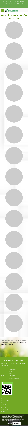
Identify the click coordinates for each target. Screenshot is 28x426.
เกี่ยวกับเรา (3, 404)
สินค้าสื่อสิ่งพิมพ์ (5, 401)
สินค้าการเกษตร (5, 399)
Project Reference (6, 408)
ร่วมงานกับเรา (4, 410)
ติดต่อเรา (3, 411)
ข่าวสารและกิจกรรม (5, 406)
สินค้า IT (3, 402)
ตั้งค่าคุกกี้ (10, 423)
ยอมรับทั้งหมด (17, 423)
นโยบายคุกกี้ (10, 420)
